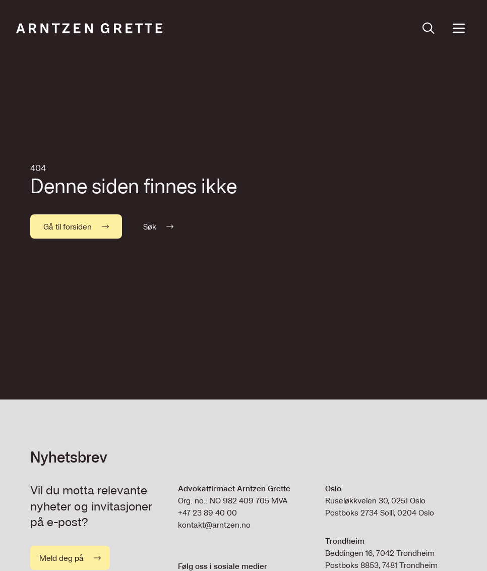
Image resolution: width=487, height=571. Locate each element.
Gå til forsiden (76, 226)
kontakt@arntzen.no (214, 525)
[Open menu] (459, 28)
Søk (158, 226)
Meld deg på (70, 558)
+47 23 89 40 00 (207, 512)
